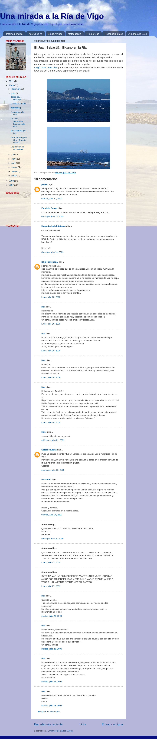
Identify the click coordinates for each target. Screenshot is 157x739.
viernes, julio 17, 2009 (51, 198)
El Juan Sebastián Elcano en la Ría (18, 123)
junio (13, 155)
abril (13, 163)
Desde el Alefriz (18, 103)
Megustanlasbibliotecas (53, 226)
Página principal (14, 33)
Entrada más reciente (48, 724)
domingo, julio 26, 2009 (52, 538)
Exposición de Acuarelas (17, 148)
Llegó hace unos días (45, 67)
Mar (43, 307)
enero (14, 175)
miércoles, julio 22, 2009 (53, 440)
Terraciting (16, 108)
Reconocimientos (114, 33)
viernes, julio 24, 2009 (51, 515)
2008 (11, 181)
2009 (11, 85)
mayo (14, 159)
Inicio (82, 724)
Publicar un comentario (49, 711)
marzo (14, 167)
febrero (15, 171)
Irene (43, 432)
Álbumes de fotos (137, 33)
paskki (44, 184)
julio (13, 93)
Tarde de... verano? (16, 98)
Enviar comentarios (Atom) (60, 731)
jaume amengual (49, 262)
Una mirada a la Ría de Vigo (52, 16)
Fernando (46, 479)
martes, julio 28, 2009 (51, 616)
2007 (11, 185)
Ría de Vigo (93, 33)
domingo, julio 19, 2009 (52, 216)
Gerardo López (48, 450)
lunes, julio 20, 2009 (50, 297)
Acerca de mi (36, 33)
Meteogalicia (74, 33)
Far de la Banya (49, 208)
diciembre (16, 89)
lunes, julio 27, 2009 (50, 562)
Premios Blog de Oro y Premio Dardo (19, 140)
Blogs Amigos (55, 33)
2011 (11, 81)
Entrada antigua (112, 724)
